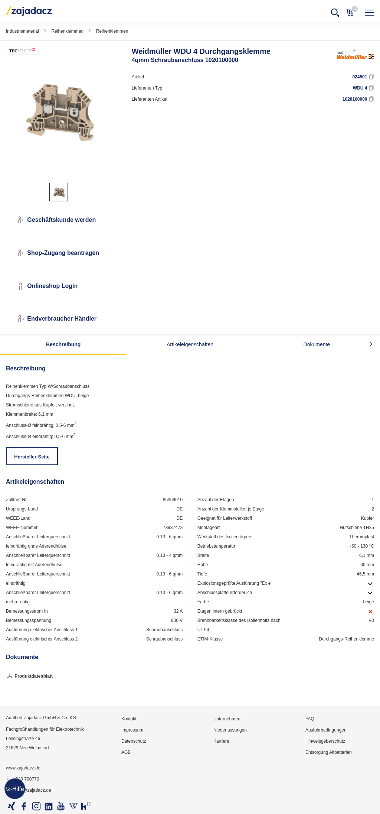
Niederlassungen (230, 730)
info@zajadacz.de (28, 790)
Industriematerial (22, 31)
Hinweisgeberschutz (325, 741)
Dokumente (317, 344)
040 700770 (22, 779)
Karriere (221, 741)
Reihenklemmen (67, 31)
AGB (126, 752)
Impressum (132, 730)
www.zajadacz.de (23, 768)
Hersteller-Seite (31, 457)
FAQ (309, 718)
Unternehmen (226, 718)
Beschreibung (63, 344)
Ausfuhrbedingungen (326, 730)
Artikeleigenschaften (190, 344)
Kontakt (129, 718)
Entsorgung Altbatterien (328, 752)
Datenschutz (133, 741)
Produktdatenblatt (29, 676)
